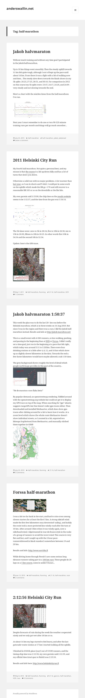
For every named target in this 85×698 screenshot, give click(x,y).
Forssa (55, 341)
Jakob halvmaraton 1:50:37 (39, 314)
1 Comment (19, 294)
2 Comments (19, 578)
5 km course (26, 562)
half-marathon (47, 138)
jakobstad (62, 138)
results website (64, 196)
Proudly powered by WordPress (25, 693)
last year (17, 184)
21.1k (51, 292)
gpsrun (56, 676)
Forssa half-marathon (34, 492)
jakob (56, 138)
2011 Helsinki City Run (35, 160)
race (68, 575)
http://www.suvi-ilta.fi (38, 550)
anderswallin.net (20, 8)
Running (42, 292)
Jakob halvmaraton (31, 51)
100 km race (48, 559)
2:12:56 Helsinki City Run (37, 597)
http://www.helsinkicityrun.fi (46, 663)
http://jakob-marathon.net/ (59, 332)
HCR (67, 292)
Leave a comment (21, 140)
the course (30, 171)
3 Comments (19, 472)
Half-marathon (33, 138)
